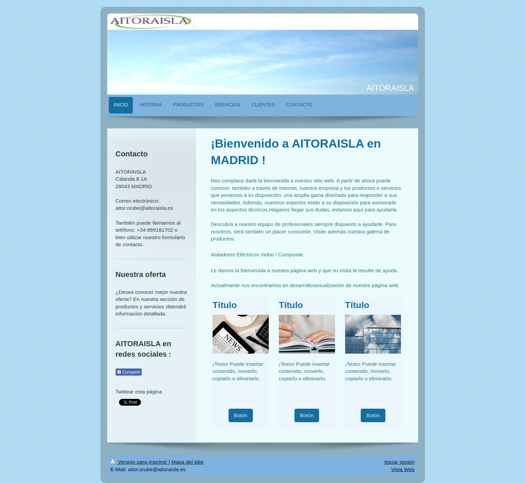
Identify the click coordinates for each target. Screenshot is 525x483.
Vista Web (403, 469)
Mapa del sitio (187, 462)
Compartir (128, 372)
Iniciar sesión (399, 462)
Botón (240, 415)
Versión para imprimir (140, 462)
